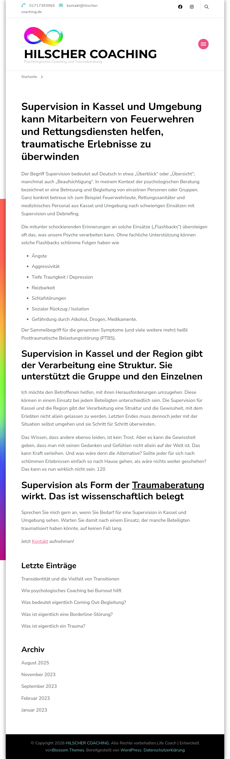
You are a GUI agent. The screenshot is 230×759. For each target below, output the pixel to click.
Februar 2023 (35, 698)
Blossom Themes (68, 750)
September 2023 (39, 686)
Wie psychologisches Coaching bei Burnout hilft (71, 590)
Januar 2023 (34, 710)
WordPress (131, 750)
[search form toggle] (206, 7)
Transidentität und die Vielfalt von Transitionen (70, 579)
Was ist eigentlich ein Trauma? (53, 626)
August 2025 (35, 663)
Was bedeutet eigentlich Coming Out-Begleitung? (73, 602)
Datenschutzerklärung (164, 750)
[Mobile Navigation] (203, 44)
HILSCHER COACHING (90, 54)
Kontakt (40, 541)
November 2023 (38, 674)
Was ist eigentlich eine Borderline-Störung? (67, 614)
